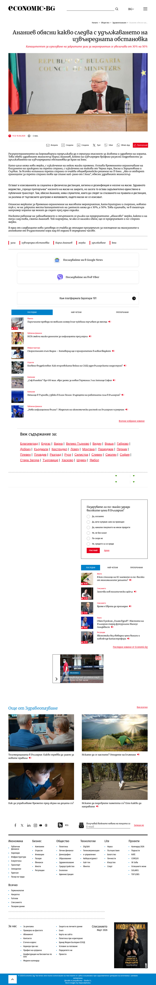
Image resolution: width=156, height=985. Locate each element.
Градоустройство (66, 866)
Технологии (88, 841)
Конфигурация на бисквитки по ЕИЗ (37, 955)
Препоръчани (122, 312)
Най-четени (76, 312)
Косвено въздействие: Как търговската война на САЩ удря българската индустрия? (76, 365)
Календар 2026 (137, 846)
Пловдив (40, 454)
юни (114, 242)
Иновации (39, 854)
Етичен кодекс (29, 942)
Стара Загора (29, 460)
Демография (65, 854)
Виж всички (142, 707)
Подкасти (135, 850)
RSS (62, 825)
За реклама (28, 926)
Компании (31, 377)
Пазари (38, 858)
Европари (15, 853)
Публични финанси (34, 333)
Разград (55, 454)
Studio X (87, 980)
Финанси (39, 862)
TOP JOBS (135, 874)
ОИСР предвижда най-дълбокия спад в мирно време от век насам (81, 678)
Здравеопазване (119, 23)
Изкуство (111, 862)
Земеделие (16, 869)
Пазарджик (105, 449)
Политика (63, 846)
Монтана (88, 449)
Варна (58, 443)
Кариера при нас (30, 946)
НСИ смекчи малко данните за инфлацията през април (59, 336)
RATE (133, 854)
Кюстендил (59, 449)
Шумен (81, 460)
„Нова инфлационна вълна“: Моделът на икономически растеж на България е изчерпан (77, 409)
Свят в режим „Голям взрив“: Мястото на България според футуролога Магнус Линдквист (120, 624)
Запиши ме (139, 825)
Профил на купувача (32, 950)
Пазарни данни (18, 906)
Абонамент (28, 934)
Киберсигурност (90, 858)
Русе (67, 454)
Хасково (67, 460)
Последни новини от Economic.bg (130, 647)
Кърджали (41, 449)
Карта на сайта (65, 934)
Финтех (30, 319)
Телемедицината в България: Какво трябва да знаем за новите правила (41, 756)
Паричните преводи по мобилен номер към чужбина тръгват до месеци (69, 321)
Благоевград (29, 443)
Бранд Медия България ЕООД (72, 942)
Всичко (13, 884)
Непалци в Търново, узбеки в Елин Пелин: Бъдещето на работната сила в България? (75, 394)
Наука (99, 618)
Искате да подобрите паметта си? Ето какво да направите (111, 805)
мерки (82, 242)
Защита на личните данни (70, 926)
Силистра (81, 454)
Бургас (46, 443)
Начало (95, 23)
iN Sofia (134, 862)
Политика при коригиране (71, 938)
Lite (107, 841)
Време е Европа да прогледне (114, 606)
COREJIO (135, 858)
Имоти (99, 574)
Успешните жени (138, 866)
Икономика (74, 673)
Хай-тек (86, 862)
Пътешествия (113, 850)
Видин (96, 443)
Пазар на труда (18, 877)
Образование (65, 858)
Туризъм (15, 873)
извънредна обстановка (35, 242)
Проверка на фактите (33, 930)
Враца (109, 443)
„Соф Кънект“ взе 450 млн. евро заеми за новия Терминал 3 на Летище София (71, 380)
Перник (122, 449)
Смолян (110, 454)
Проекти (134, 841)
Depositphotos (85, 983)
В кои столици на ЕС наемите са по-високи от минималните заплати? (120, 578)
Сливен (96, 454)
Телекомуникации (91, 850)
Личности (111, 858)
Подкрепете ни (65, 950)
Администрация (66, 874)
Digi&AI (86, 846)
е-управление (89, 854)
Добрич (25, 449)
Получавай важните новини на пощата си (108, 823)
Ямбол (94, 460)
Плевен (25, 454)
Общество (105, 23)
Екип (61, 930)
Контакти (27, 938)
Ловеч (75, 449)
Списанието (101, 588)
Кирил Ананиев (63, 242)
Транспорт (15, 865)
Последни (32, 312)
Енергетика (16, 861)
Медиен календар (31, 960)
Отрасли (30, 362)
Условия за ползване (68, 946)
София (125, 454)
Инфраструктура (33, 348)
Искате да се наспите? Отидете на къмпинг (111, 754)
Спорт (109, 866)
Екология (63, 870)
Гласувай (93, 550)
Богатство (111, 854)
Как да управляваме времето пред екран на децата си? (41, 803)
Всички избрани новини (132, 421)
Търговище (50, 460)
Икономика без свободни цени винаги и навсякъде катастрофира (118, 637)
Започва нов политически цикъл (117, 591)
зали (13, 242)
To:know (14, 898)
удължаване (99, 242)
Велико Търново (77, 443)
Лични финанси (66, 850)
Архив (106, 550)
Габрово (123, 443)
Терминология (17, 890)
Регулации (101, 632)
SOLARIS (135, 870)
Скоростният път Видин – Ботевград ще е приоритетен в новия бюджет (71, 351)
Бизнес (37, 841)
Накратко (15, 894)
